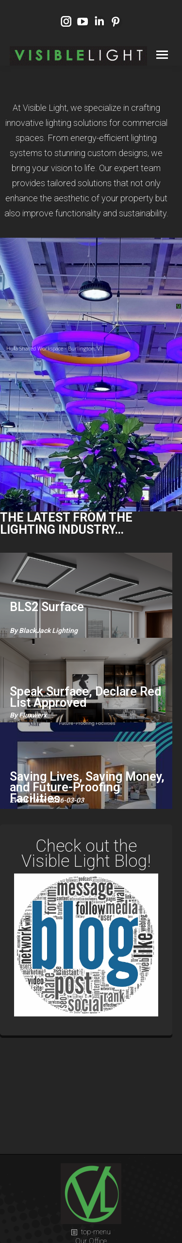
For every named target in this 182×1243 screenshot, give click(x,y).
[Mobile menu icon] (162, 55)
